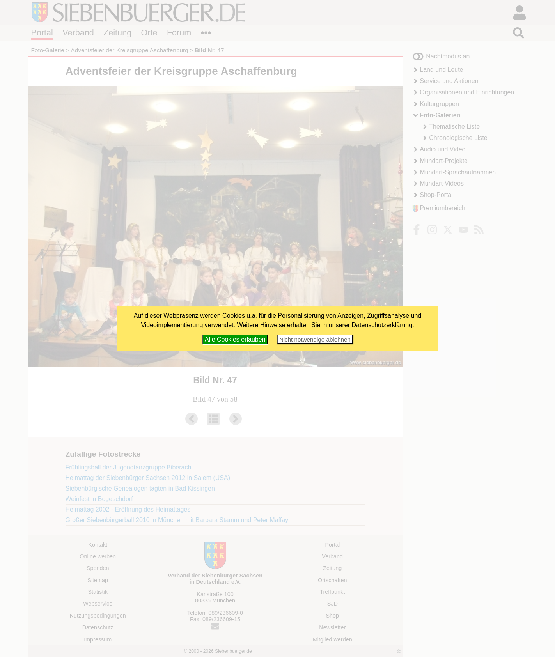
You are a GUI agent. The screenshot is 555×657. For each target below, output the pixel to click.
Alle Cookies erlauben (235, 339)
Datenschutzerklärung (382, 325)
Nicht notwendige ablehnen (315, 339)
